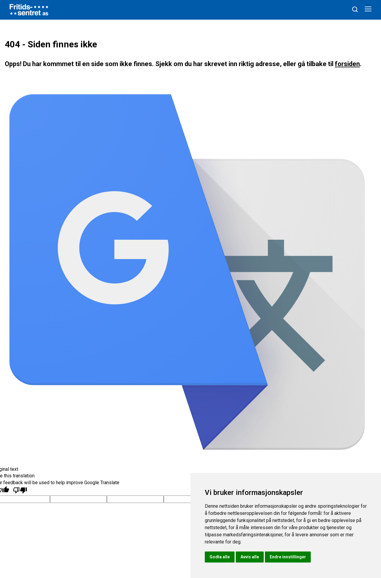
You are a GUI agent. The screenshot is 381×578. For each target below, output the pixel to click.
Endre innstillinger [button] (288, 556)
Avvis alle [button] (250, 556)
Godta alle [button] (220, 556)
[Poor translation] (20, 490)
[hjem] (29, 9)
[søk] (355, 9)
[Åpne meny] (368, 9)
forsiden (347, 64)
